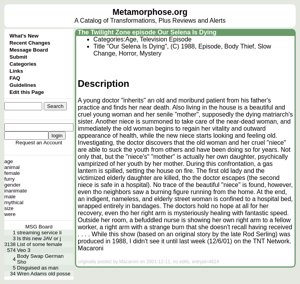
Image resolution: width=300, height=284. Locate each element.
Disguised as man (38, 268)
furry (9, 179)
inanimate (15, 191)
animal (12, 167)
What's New (23, 36)
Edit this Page (26, 92)
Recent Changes (29, 43)
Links (16, 71)
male (10, 197)
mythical (13, 202)
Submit (18, 57)
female (12, 173)
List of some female (39, 244)
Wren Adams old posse (44, 274)
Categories (22, 64)
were (10, 214)
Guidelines (22, 85)
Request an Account (39, 143)
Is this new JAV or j (39, 238)
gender (12, 185)
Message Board (28, 50)
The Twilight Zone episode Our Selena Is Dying (147, 32)
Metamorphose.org (150, 12)
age (8, 161)
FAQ (14, 78)
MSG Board (39, 227)
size (9, 208)
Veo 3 (23, 250)
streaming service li (39, 232)
